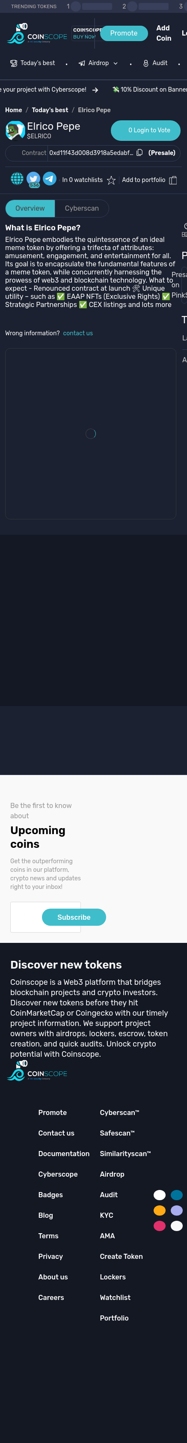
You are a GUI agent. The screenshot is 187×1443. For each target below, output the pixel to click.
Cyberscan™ (119, 1113)
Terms (49, 1236)
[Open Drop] (181, 231)
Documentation (64, 1154)
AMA (107, 1236)
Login (184, 33)
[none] (100, 64)
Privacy (51, 1256)
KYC (106, 1215)
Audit (109, 1195)
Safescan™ (117, 1133)
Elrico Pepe (94, 110)
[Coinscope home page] (37, 33)
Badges (51, 1195)
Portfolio (114, 1318)
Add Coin (164, 33)
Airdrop (112, 1174)
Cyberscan (82, 208)
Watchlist (115, 1298)
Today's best (50, 110)
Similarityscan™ (125, 1154)
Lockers (113, 1277)
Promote (124, 33)
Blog (46, 1215)
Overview (30, 208)
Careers (51, 1298)
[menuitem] (32, 64)
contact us (78, 333)
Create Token (121, 1256)
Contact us (56, 1133)
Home (13, 110)
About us (53, 1277)
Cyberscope (58, 1174)
